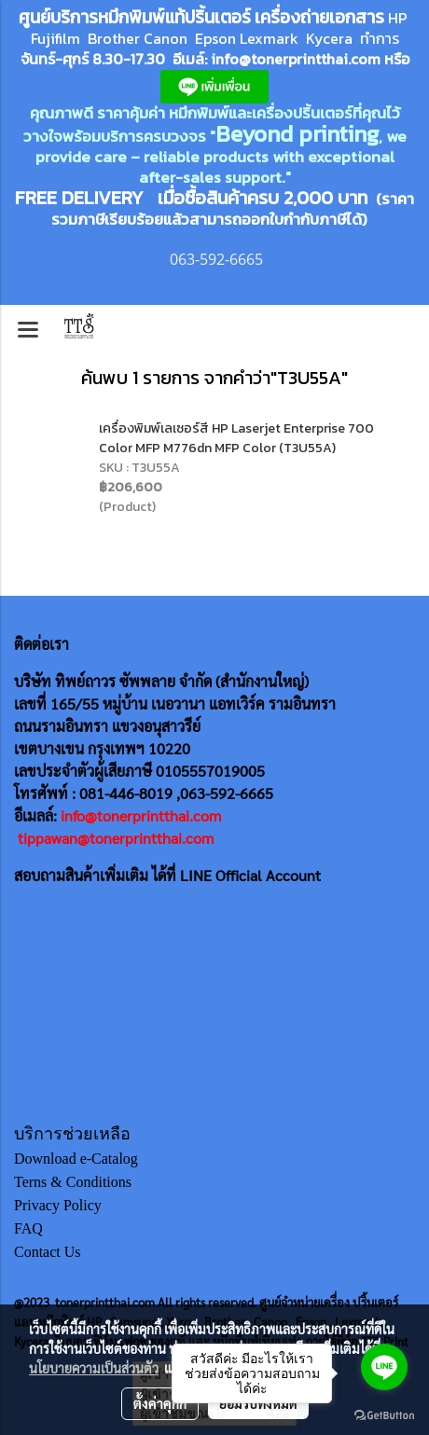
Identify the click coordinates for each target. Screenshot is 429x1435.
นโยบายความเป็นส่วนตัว (94, 1367)
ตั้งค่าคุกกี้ (160, 1403)
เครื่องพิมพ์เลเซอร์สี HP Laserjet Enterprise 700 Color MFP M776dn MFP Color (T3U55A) (236, 438)
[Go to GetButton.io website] (384, 1416)
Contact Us (47, 1252)
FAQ (28, 1228)
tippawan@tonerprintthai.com (116, 838)
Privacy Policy (58, 1205)
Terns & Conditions (72, 1182)
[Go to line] (384, 1367)
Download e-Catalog (76, 1158)
